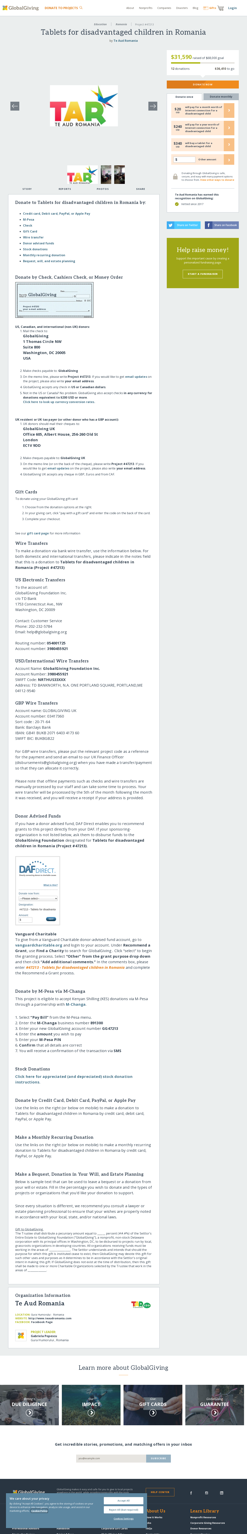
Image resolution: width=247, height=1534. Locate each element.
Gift (209, 8)
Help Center (160, 1492)
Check (27, 225)
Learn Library (204, 1511)
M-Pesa (28, 219)
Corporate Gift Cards (114, 1528)
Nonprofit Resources (203, 1517)
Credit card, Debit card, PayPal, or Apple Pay (56, 214)
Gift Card (30, 231)
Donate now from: (29, 893)
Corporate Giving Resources (207, 1523)
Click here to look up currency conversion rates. (59, 402)
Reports (65, 189)
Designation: (26, 904)
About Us (155, 1511)
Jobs (148, 1523)
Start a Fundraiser (203, 274)
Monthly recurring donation (44, 255)
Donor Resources (200, 1528)
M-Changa (76, 1004)
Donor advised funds (38, 243)
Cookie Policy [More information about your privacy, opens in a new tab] (39, 1510)
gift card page (38, 533)
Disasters (182, 8)
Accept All (124, 1500)
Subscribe (158, 1458)
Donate (61, 8)
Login (232, 8)
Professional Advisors (25, 1528)
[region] (76, 1510)
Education (100, 24)
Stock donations (35, 249)
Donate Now (202, 84)
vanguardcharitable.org (38, 945)
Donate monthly (221, 97)
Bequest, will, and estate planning (49, 261)
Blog (196, 8)
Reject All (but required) (123, 1509)
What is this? (50, 885)
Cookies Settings (124, 1518)
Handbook (63, 1528)
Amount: (24, 915)
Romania (121, 24)
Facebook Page (42, 1322)
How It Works (154, 1517)
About (130, 8)
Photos (103, 189)
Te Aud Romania (125, 41)
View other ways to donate (217, 179)
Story (27, 189)
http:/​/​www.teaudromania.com (50, 1318)
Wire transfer (33, 237)
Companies (164, 8)
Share (140, 189)
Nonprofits (145, 8)
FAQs (149, 1528)
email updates (136, 377)
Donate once (184, 97)
